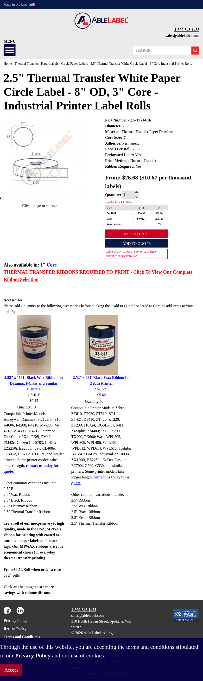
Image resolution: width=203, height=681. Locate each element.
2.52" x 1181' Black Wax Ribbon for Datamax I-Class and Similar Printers (33, 383)
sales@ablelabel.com (182, 35)
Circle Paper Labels (74, 63)
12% (159, 224)
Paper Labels (49, 63)
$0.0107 (159, 218)
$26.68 (159, 213)
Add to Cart (136, 234)
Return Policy (15, 629)
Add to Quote (136, 244)
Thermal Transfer (26, 63)
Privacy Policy (15, 620)
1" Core (48, 264)
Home (8, 63)
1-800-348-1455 (186, 30)
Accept (11, 670)
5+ (159, 207)
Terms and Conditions (22, 637)
